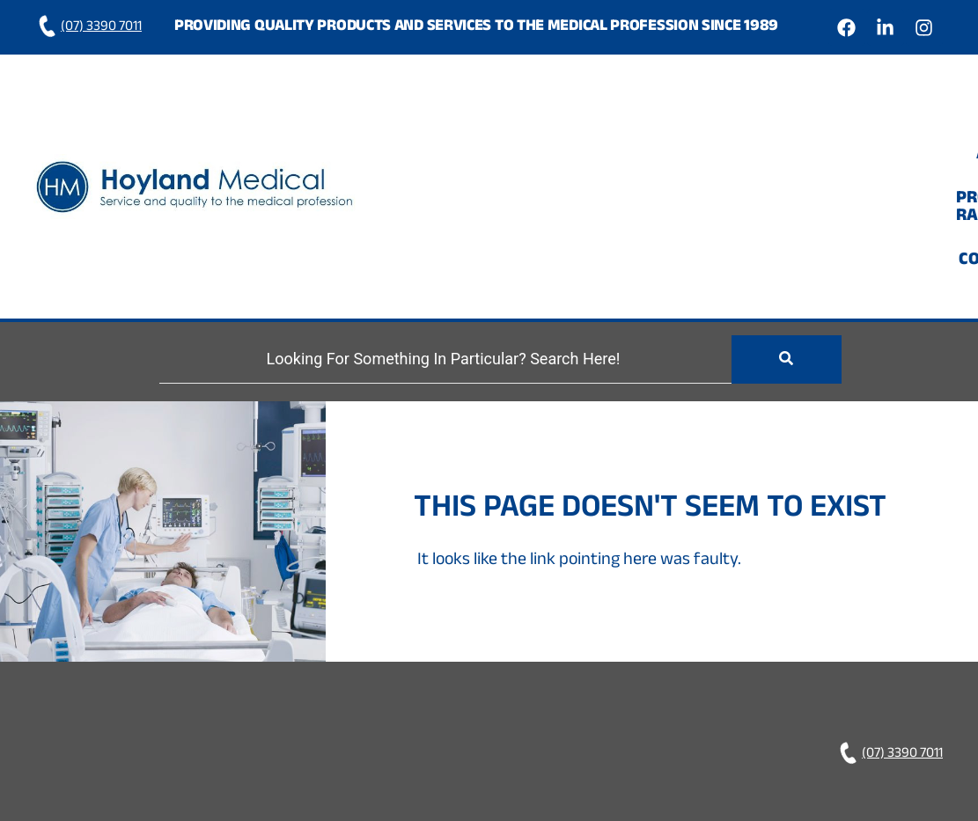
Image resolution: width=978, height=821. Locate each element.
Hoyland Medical (632, 730)
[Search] (445, 232)
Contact (893, 122)
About (644, 122)
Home (567, 122)
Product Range (764, 122)
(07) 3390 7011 (88, 28)
